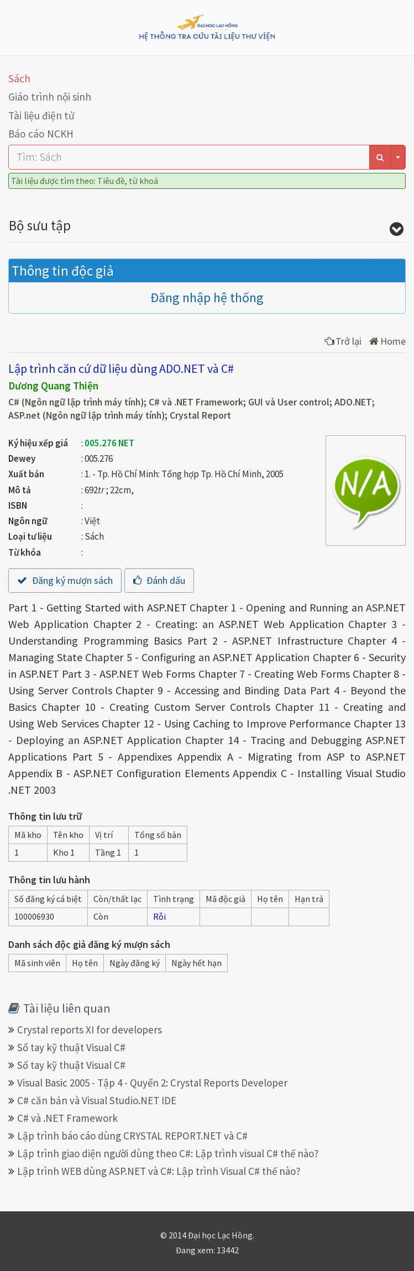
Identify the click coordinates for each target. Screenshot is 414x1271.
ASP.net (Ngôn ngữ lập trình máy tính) (86, 415)
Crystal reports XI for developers (89, 1029)
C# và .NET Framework (196, 402)
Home (387, 341)
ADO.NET (353, 402)
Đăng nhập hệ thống (207, 297)
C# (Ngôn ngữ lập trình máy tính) (76, 402)
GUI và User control (288, 402)
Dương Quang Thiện (53, 385)
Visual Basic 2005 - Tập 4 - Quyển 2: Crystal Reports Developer (152, 1082)
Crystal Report (200, 415)
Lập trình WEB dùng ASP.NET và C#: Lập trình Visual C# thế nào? (159, 1171)
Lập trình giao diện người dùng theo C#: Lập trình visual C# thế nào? (168, 1153)
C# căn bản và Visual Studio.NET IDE (96, 1100)
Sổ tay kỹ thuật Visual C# (71, 1047)
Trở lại (342, 341)
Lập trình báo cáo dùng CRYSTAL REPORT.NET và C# (132, 1135)
